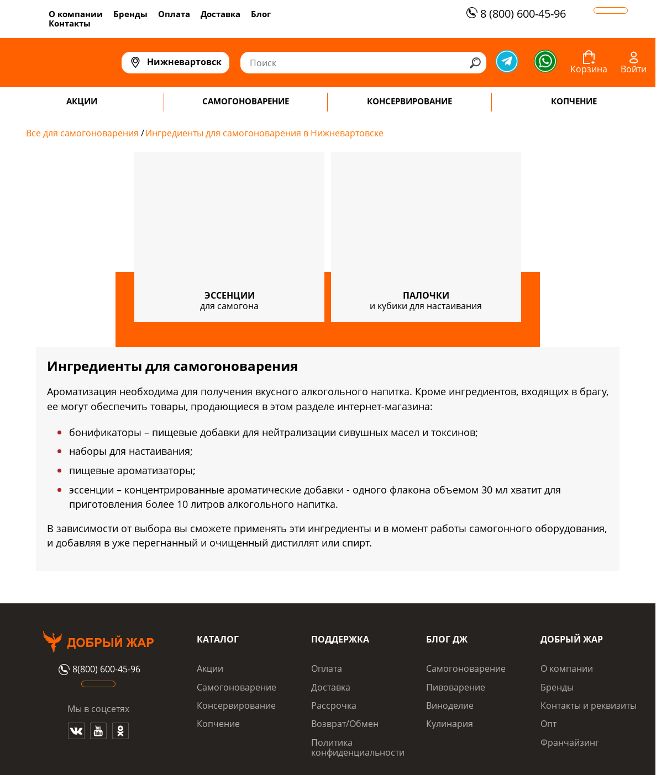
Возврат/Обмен (345, 724)
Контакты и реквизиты (588, 705)
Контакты (70, 23)
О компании (76, 13)
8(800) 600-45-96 (98, 669)
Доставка (220, 13)
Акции (210, 668)
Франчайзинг (569, 742)
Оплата (174, 13)
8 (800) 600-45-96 (515, 13)
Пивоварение (455, 687)
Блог (261, 13)
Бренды (130, 13)
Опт (548, 724)
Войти (634, 69)
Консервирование (236, 705)
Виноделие (450, 705)
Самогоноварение (236, 687)
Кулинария (449, 724)
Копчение (218, 724)
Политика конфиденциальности (358, 747)
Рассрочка (333, 705)
